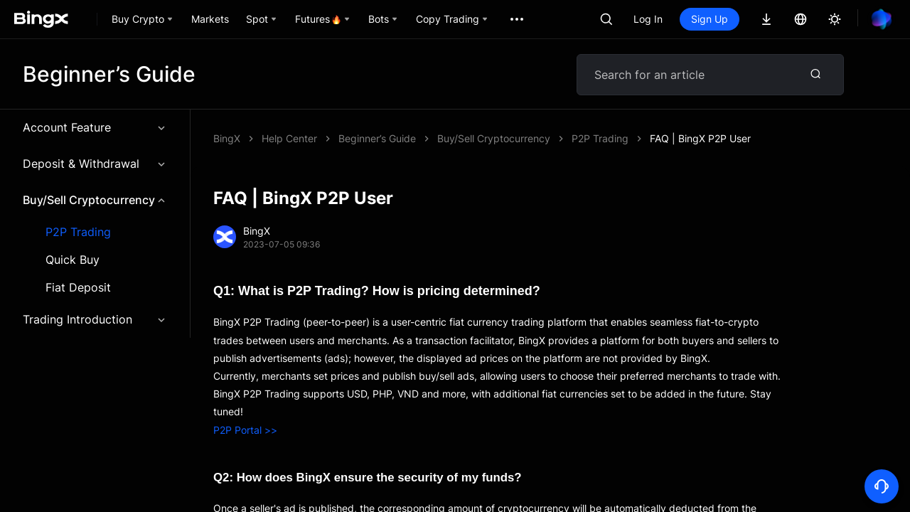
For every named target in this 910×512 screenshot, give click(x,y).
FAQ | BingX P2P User (700, 138)
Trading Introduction (95, 319)
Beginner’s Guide (377, 138)
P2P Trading (78, 232)
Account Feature (95, 127)
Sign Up (709, 19)
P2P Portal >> (245, 430)
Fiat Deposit (78, 287)
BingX (226, 138)
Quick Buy (73, 260)
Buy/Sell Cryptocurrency (95, 200)
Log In (648, 19)
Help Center (289, 138)
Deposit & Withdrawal (95, 163)
